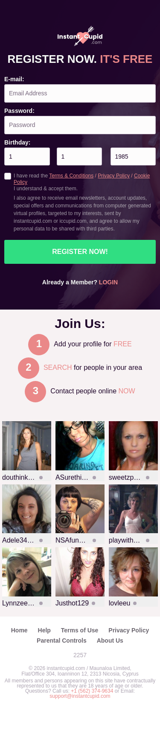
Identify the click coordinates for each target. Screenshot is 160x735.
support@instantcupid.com (79, 696)
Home (19, 630)
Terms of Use (80, 630)
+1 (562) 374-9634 (92, 691)
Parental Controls (62, 640)
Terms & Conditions (71, 176)
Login (108, 282)
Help (44, 630)
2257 (80, 655)
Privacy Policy (114, 176)
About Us (110, 640)
